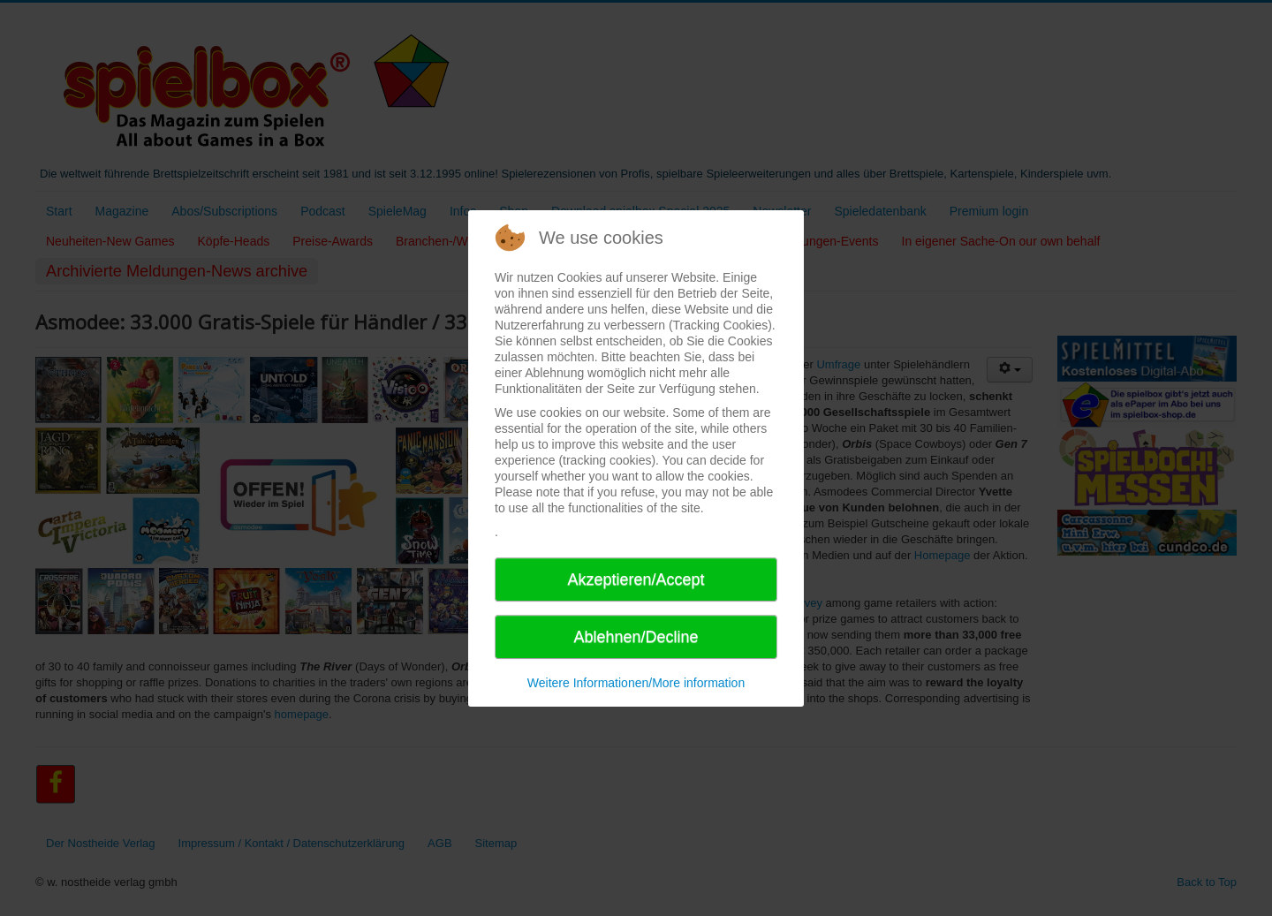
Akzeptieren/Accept (635, 579)
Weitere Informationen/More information (636, 683)
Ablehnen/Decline (635, 637)
